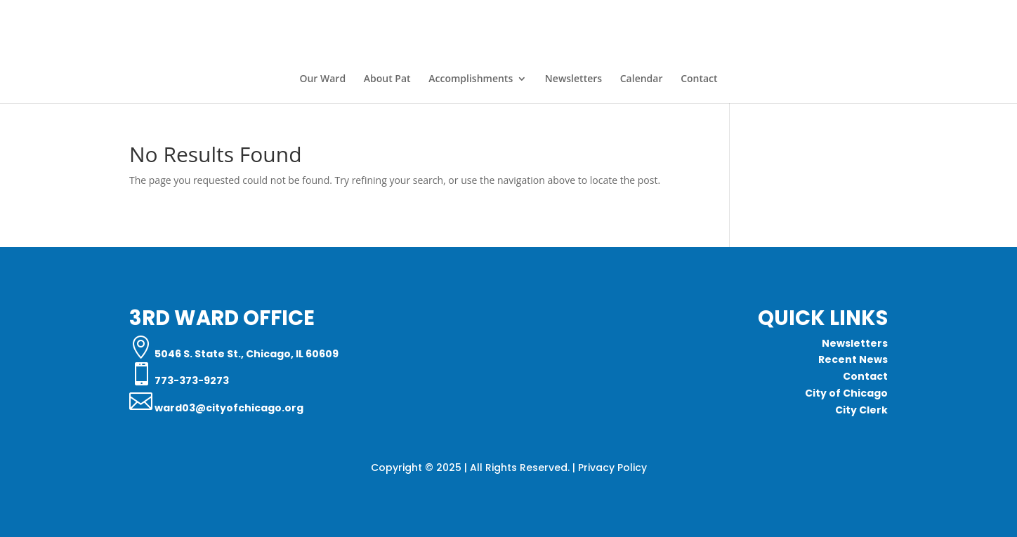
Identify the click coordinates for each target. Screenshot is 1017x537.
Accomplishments (470, 79)
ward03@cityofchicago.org (227, 408)
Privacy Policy (612, 467)
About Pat (387, 79)
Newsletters (573, 79)
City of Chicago (846, 393)
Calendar (641, 79)
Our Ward (322, 79)
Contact (699, 79)
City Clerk (861, 410)
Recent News (853, 359)
